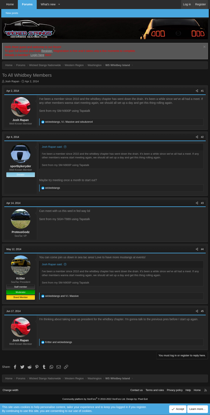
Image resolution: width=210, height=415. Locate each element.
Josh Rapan (12, 81)
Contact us (133, 390)
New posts (13, 13)
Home (10, 4)
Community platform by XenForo (94, 399)
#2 (202, 137)
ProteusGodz (21, 232)
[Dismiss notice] (204, 47)
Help (186, 390)
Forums (27, 4)
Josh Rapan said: (52, 146)
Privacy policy (172, 390)
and (62, 296)
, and (69, 121)
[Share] (197, 91)
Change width (12, 390)
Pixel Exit (141, 399)
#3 (202, 203)
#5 (202, 311)
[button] (59, 4)
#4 (202, 249)
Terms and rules (152, 390)
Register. (47, 51)
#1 (202, 90)
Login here (37, 55)
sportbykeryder (20, 166)
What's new (48, 4)
